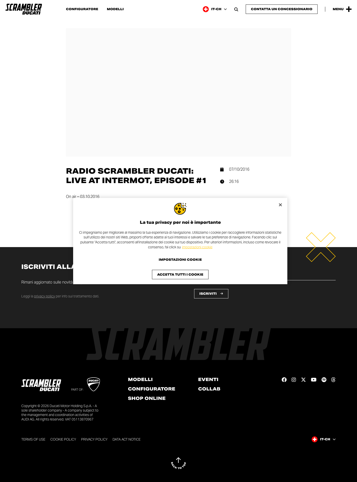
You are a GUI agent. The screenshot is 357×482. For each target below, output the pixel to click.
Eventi (208, 379)
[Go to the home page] (23, 9)
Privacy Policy (94, 439)
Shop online (147, 398)
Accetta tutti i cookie (180, 274)
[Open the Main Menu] (342, 9)
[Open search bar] (236, 9)
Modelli (115, 9)
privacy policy (44, 296)
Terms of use (33, 439)
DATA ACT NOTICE (127, 439)
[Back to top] (178, 463)
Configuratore (82, 9)
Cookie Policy (63, 439)
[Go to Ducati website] (93, 384)
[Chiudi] (280, 204)
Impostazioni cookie (180, 259)
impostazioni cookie (197, 247)
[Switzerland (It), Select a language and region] (215, 9)
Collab (209, 389)
